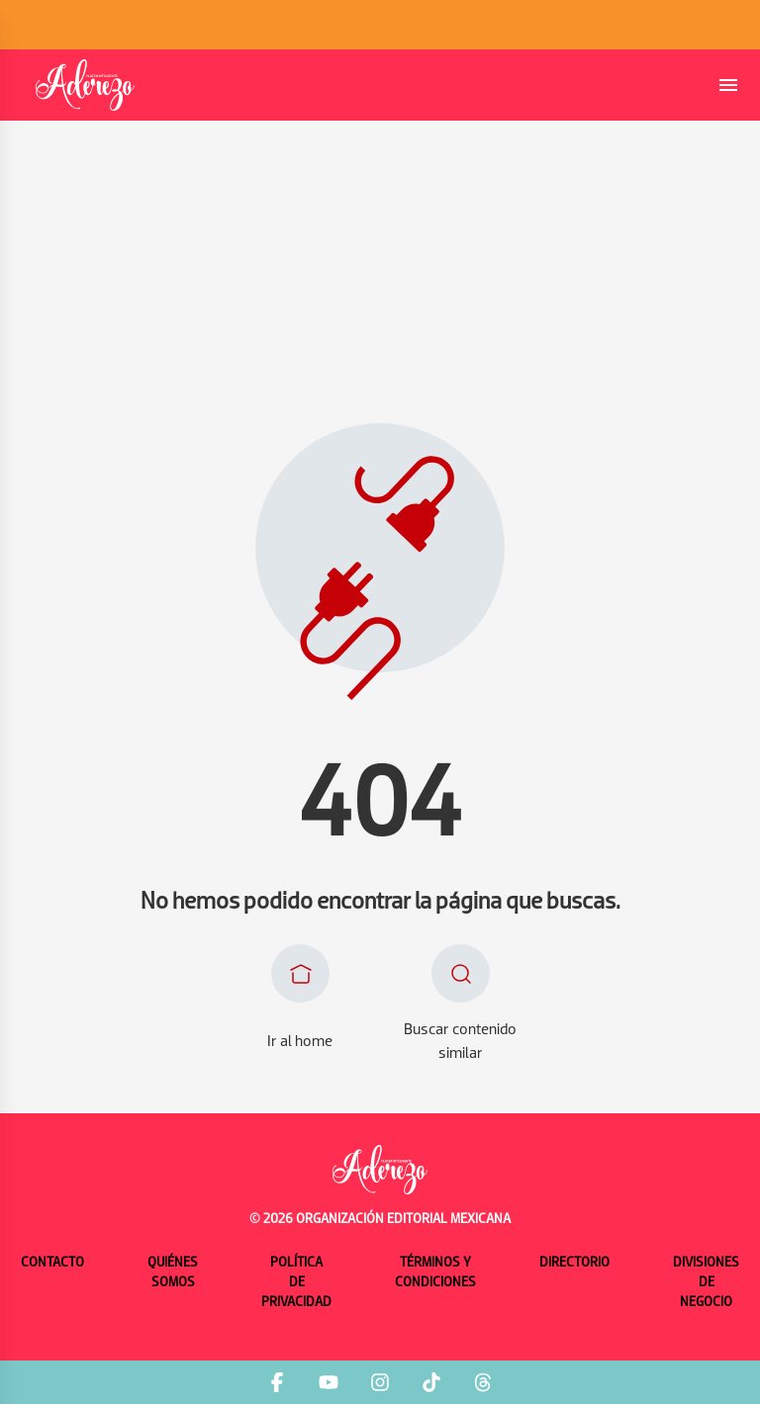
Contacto (52, 1263)
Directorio (574, 1263)
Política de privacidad (296, 1283)
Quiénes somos (172, 1273)
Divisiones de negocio (706, 1283)
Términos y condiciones (435, 1273)
